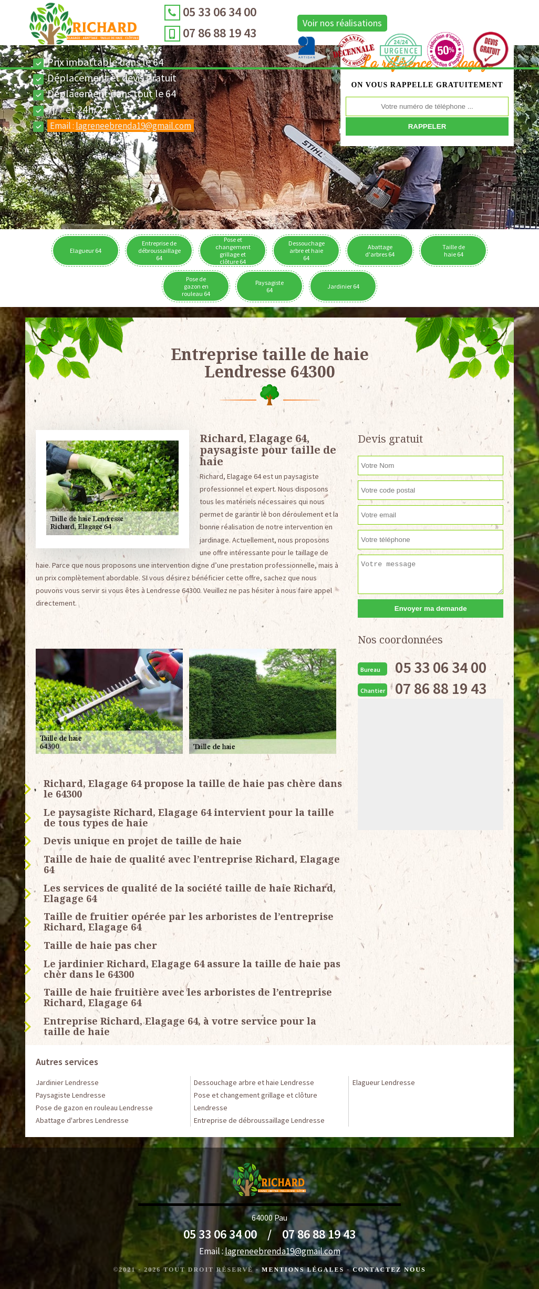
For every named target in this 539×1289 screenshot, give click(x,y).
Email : (120, 125)
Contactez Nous (389, 1269)
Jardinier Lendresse (67, 1082)
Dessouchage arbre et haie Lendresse (254, 1082)
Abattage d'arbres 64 (380, 250)
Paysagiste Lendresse (71, 1095)
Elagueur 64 (85, 250)
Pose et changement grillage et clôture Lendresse (255, 1101)
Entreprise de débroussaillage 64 (159, 250)
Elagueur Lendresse (384, 1082)
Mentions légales (303, 1269)
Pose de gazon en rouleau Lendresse (94, 1107)
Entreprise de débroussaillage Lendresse (259, 1120)
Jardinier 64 (343, 286)
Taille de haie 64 (453, 250)
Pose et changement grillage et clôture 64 (233, 250)
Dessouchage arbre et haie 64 (306, 250)
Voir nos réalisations (326, 23)
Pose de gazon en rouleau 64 (196, 286)
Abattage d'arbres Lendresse (82, 1120)
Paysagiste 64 (269, 286)
